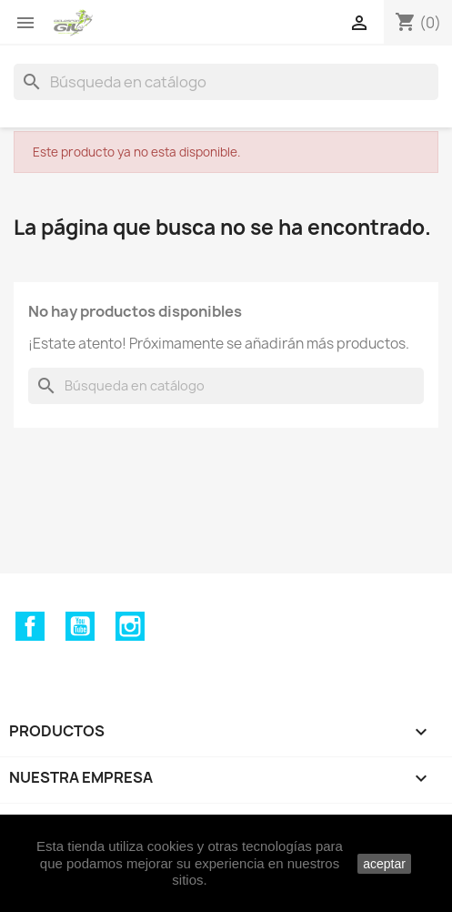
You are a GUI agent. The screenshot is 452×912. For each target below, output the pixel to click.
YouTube (80, 626)
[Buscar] (226, 82)
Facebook (30, 626)
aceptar (384, 863)
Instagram (130, 626)
